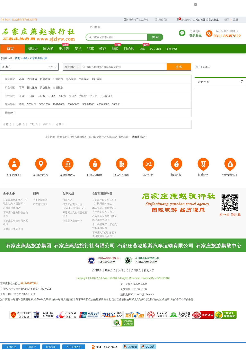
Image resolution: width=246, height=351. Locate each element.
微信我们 (161, 19)
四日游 (62, 95)
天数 (34, 124)
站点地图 (200, 19)
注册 (235, 19)
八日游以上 (106, 95)
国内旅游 (45, 79)
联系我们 (51, 346)
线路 (25, 58)
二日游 (41, 95)
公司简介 (97, 270)
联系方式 (110, 270)
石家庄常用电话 (11, 208)
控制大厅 (149, 270)
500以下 (31, 104)
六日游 (83, 95)
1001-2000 (58, 104)
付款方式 (67, 199)
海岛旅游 (71, 79)
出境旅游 (58, 79)
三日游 (51, 95)
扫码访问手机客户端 (135, 19)
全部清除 (242, 82)
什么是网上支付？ (72, 220)
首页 (10, 49)
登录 (226, 19)
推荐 (7, 124)
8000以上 (117, 104)
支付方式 (123, 270)
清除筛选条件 (139, 136)
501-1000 (44, 104)
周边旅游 (32, 79)
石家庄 (206, 66)
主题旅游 (84, 79)
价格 (21, 124)
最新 (47, 124)
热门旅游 (97, 79)
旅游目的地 (183, 19)
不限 (21, 79)
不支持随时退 (40, 199)
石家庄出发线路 (38, 58)
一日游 (31, 95)
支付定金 (11, 346)
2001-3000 (73, 104)
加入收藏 (214, 19)
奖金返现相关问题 (13, 228)
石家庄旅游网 (162, 278)
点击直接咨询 (73, 346)
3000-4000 (88, 104)
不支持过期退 (40, 204)
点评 (60, 124)
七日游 (93, 95)
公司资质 (136, 270)
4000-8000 (103, 104)
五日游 (72, 95)
